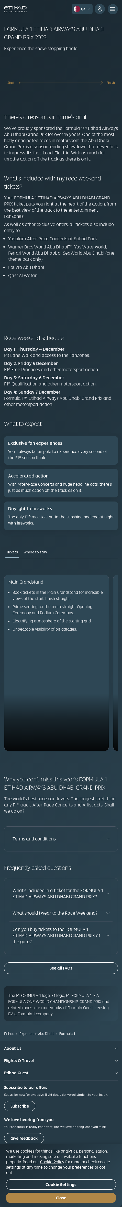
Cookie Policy (52, 1161)
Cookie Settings (61, 1184)
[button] (83, 8)
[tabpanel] (61, 657)
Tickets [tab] (12, 552)
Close (61, 1198)
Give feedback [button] (24, 1138)
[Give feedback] (24, 1138)
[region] (61, 1175)
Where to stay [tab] (35, 552)
